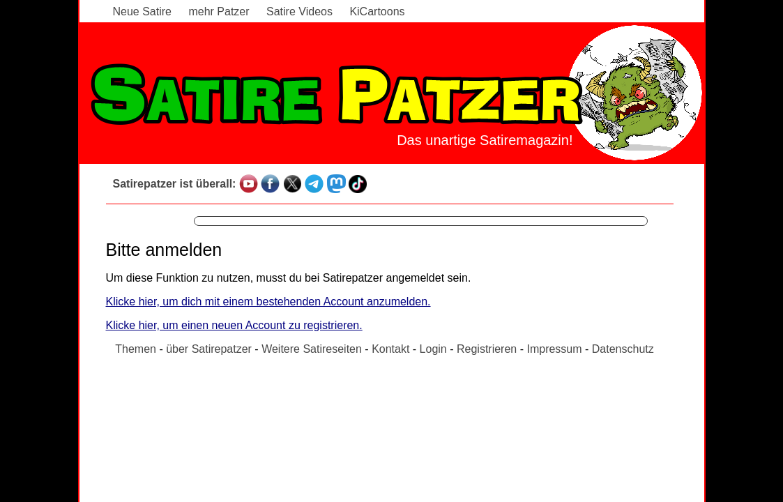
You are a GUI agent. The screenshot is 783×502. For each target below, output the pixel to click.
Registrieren (487, 349)
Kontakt (390, 349)
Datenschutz (623, 349)
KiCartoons (376, 11)
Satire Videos (299, 11)
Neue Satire (142, 11)
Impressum (553, 349)
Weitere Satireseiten (311, 349)
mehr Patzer (218, 11)
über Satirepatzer (209, 349)
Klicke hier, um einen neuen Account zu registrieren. (234, 325)
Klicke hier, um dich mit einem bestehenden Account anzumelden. (268, 301)
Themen (135, 349)
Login (433, 349)
